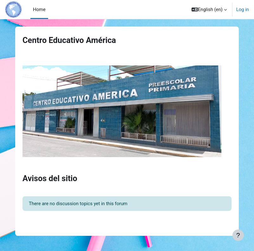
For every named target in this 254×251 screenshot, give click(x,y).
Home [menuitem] (39, 9)
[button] (209, 9)
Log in (242, 9)
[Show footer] (238, 235)
